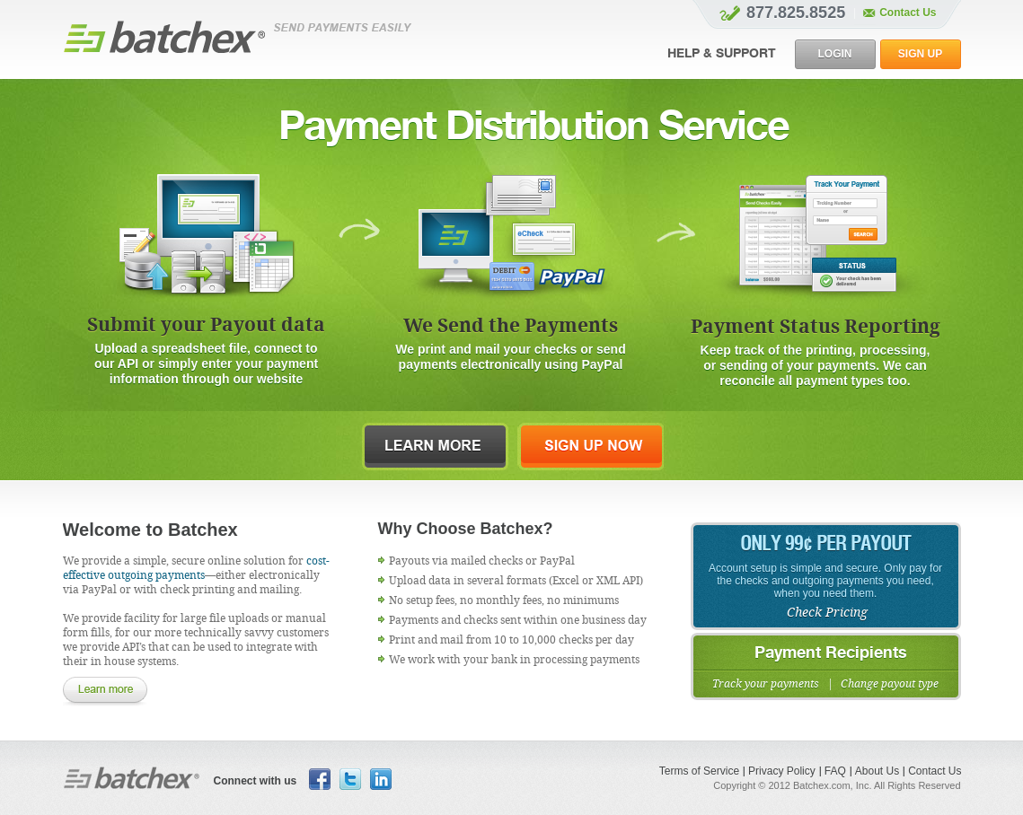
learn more (435, 446)
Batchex (132, 778)
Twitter (350, 779)
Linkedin (381, 779)
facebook (320, 779)
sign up (920, 54)
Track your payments (765, 684)
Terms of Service (699, 771)
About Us (877, 771)
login (835, 54)
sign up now (590, 446)
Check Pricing (827, 612)
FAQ (835, 771)
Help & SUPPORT (721, 54)
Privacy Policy (782, 771)
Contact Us (934, 771)
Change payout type (890, 684)
